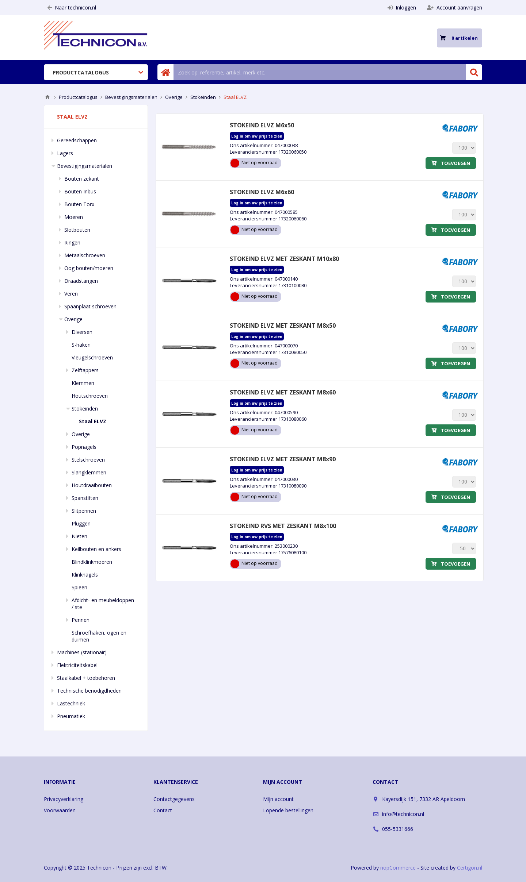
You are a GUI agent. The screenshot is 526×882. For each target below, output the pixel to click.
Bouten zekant (81, 178)
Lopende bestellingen (288, 810)
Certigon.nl (469, 867)
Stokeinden (85, 408)
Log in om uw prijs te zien (256, 136)
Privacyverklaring (63, 799)
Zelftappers (85, 370)
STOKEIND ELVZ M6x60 (262, 192)
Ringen (72, 242)
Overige (73, 319)
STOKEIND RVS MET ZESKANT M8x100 (283, 526)
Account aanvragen (454, 7)
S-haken (81, 344)
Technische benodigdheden (89, 690)
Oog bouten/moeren (88, 268)
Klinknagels (85, 574)
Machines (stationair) (82, 652)
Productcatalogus (81, 72)
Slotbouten (77, 229)
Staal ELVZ (92, 421)
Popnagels (84, 446)
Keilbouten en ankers (96, 549)
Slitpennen (84, 510)
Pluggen (81, 523)
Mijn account (278, 799)
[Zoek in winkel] (320, 72)
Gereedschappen (77, 140)
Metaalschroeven (84, 255)
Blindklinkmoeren (92, 561)
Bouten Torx (79, 204)
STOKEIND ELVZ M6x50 (262, 125)
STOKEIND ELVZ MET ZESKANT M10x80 (284, 259)
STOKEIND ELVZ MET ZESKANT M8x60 (283, 392)
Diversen (82, 331)
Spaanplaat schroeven (90, 306)
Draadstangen (81, 280)
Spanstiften (85, 497)
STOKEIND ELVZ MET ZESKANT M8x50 (283, 325)
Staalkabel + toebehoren (86, 677)
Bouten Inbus (80, 191)
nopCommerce (398, 867)
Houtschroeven (90, 395)
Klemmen (83, 383)
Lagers (65, 153)
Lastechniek (71, 703)
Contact (162, 810)
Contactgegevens (174, 799)
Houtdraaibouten (92, 485)
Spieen (79, 587)
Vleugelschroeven (92, 357)
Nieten (79, 536)
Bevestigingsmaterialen (84, 165)
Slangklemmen (89, 472)
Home (47, 97)
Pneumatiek (71, 716)
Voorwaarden (60, 810)
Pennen (80, 619)
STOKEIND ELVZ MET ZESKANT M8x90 (283, 459)
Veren (71, 293)
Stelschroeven (88, 459)
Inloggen (402, 7)
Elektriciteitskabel (77, 665)
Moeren (73, 216)
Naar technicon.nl (71, 7)
